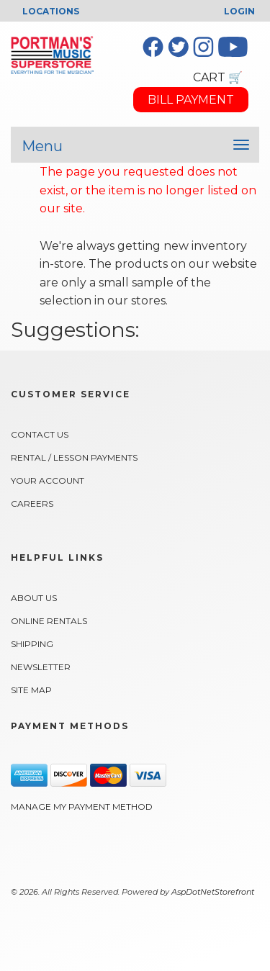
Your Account (47, 480)
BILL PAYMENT (191, 100)
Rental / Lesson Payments (74, 457)
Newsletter (41, 666)
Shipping (32, 643)
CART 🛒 (218, 77)
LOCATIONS (50, 11)
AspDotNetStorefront (212, 892)
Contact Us (39, 434)
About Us (34, 597)
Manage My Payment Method (82, 806)
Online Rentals (49, 620)
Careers (32, 503)
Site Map (31, 690)
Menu (42, 146)
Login (239, 11)
